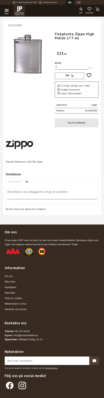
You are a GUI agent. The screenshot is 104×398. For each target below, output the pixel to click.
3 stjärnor (14, 181)
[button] (8, 11)
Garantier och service (16, 309)
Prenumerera (94, 361)
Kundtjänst (10, 287)
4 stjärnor (17, 181)
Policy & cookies (13, 298)
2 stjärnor (11, 181)
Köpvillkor (10, 292)
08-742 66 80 (22, 331)
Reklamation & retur (15, 303)
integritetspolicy (51, 368)
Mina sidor (10, 281)
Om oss (9, 276)
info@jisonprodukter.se (25, 335)
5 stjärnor (20, 181)
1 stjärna (8, 181)
